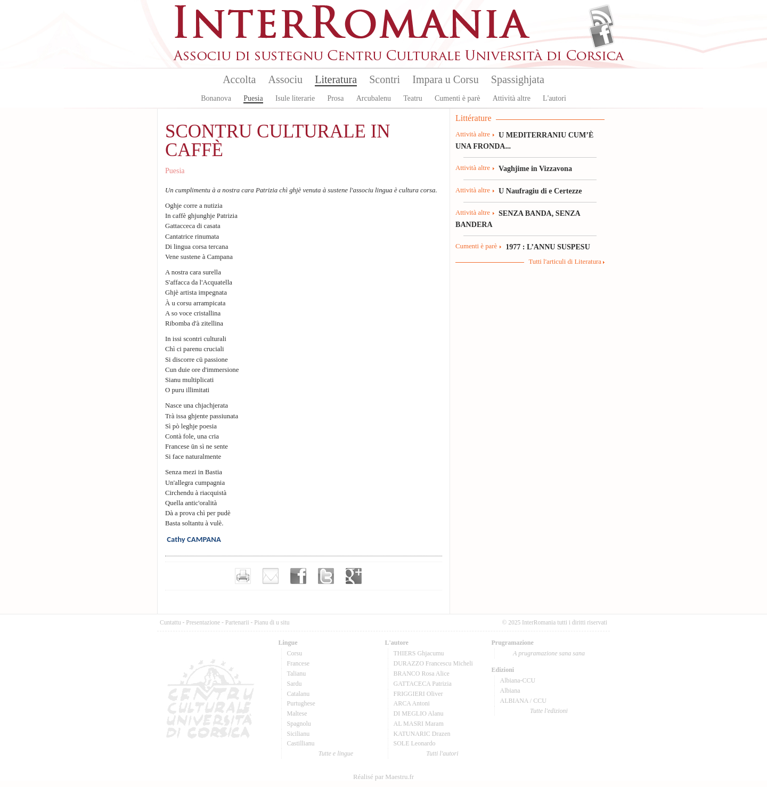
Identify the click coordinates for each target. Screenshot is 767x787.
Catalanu (298, 693)
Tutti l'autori (442, 753)
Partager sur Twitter (325, 576)
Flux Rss (602, 17)
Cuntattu (170, 622)
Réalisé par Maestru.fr (383, 777)
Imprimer (242, 576)
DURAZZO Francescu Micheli (433, 663)
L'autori (554, 98)
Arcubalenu (373, 98)
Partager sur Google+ (353, 576)
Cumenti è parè (457, 98)
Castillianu (301, 743)
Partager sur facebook (298, 576)
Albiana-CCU (518, 680)
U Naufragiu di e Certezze (540, 190)
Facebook (602, 35)
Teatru (412, 98)
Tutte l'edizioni (549, 711)
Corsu (295, 653)
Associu (285, 79)
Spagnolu (299, 723)
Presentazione (203, 622)
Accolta (239, 79)
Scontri (384, 79)
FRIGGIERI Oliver (418, 693)
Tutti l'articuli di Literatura (564, 261)
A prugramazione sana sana (549, 653)
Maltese (297, 713)
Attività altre (512, 98)
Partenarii (237, 622)
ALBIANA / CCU (523, 700)
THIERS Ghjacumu (419, 653)
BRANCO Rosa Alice (422, 673)
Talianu (296, 673)
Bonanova (216, 98)
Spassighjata (517, 79)
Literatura (336, 79)
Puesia (253, 98)
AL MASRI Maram (419, 723)
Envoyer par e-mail (270, 576)
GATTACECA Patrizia (423, 683)
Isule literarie (295, 98)
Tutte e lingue (336, 753)
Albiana (510, 690)
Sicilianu (298, 733)
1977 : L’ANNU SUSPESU (547, 246)
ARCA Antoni (412, 703)
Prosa (335, 98)
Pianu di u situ (271, 622)
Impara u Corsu (445, 79)
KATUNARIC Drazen (422, 733)
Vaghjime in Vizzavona (535, 168)
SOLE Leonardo (415, 743)
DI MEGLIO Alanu (419, 713)
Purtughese (301, 703)
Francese (298, 663)
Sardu (294, 683)
